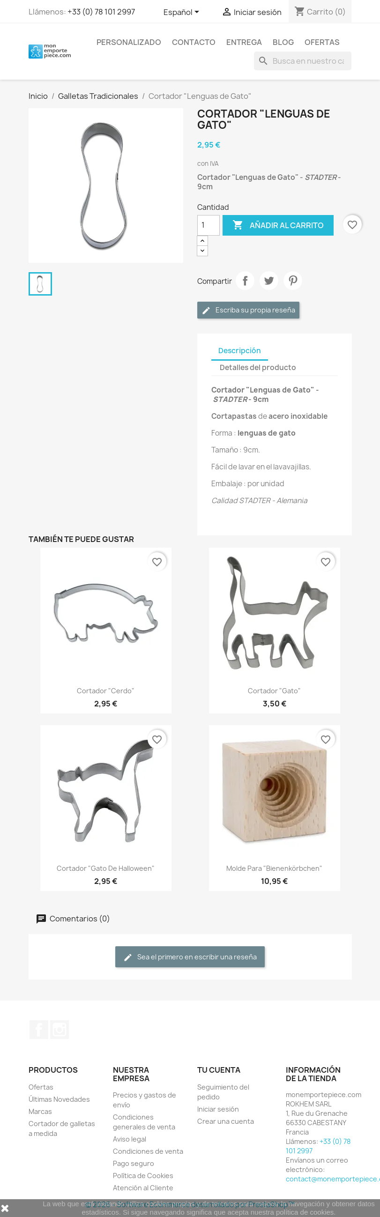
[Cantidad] (208, 225)
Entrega (244, 42)
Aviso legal (129, 1139)
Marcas (40, 1111)
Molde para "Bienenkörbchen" (274, 868)
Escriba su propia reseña (248, 310)
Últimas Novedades (59, 1099)
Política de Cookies (143, 1175)
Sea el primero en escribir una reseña (190, 957)
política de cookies (305, 1212)
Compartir (245, 280)
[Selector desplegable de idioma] (183, 12)
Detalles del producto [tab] (258, 367)
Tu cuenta (218, 1070)
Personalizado (129, 42)
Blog (283, 42)
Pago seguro (133, 1163)
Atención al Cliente (143, 1187)
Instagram (59, 1029)
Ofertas (322, 42)
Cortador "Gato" (274, 690)
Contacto (194, 42)
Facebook (39, 1029)
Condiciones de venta (148, 1151)
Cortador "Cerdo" (105, 690)
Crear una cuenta (225, 1121)
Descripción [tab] (239, 351)
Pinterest (292, 280)
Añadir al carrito (278, 225)
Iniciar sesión (218, 1109)
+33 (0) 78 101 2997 (101, 12)
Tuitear (269, 280)
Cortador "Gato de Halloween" (106, 868)
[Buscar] (302, 61)
